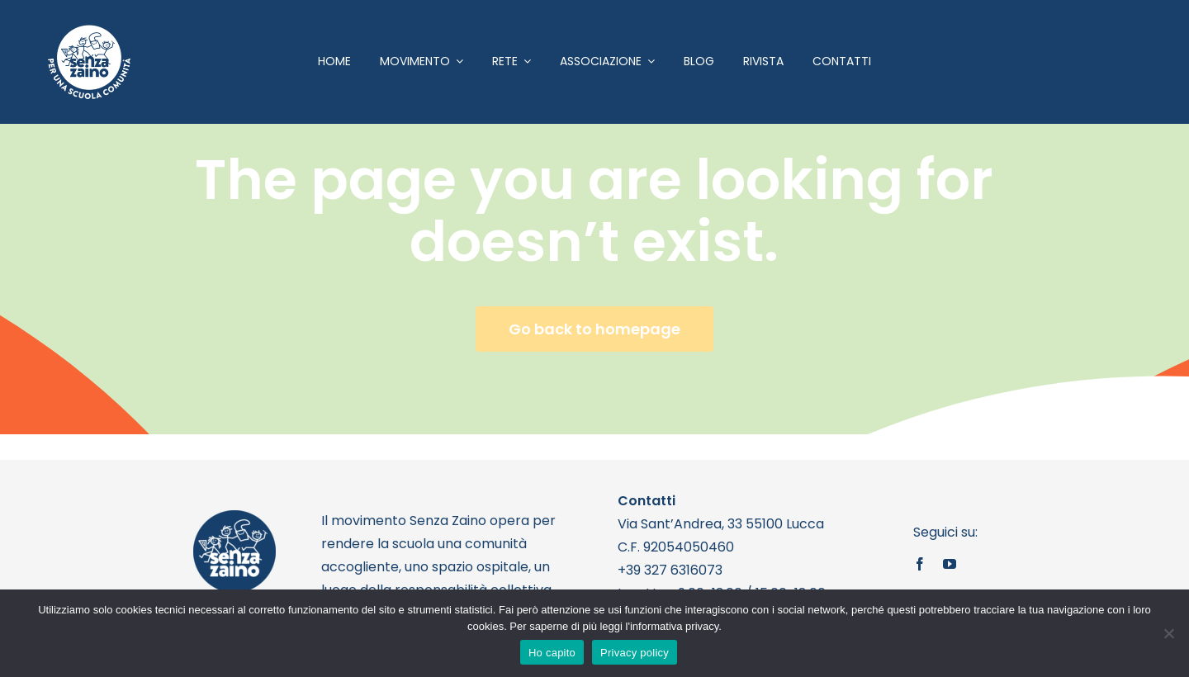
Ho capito (552, 652)
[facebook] (919, 563)
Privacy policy (634, 652)
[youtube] (949, 563)
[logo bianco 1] (89, 31)
